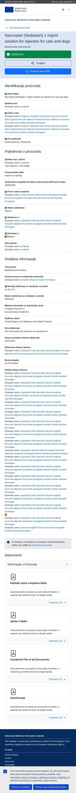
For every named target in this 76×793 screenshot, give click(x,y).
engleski (25, 107)
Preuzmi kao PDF (38, 71)
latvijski (38, 119)
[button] (38, 63)
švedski (22, 123)
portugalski (18, 198)
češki (42, 116)
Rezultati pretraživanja (18, 28)
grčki (7, 119)
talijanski (31, 119)
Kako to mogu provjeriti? (63, 2)
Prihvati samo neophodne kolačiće (51, 787)
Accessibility (10, 765)
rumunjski (9, 123)
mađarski (54, 119)
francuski (22, 119)
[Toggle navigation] (68, 10)
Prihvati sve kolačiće (20, 787)
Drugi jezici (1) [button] (57, 679)
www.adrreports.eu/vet (42, 545)
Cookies (8, 758)
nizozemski (64, 119)
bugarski (25, 116)
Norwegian (40, 123)
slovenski (37, 198)
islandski (31, 123)
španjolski (34, 116)
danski (48, 116)
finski (16, 123)
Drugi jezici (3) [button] (57, 602)
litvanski (46, 119)
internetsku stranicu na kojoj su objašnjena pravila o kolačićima (39, 777)
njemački (55, 116)
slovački (47, 224)
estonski (64, 116)
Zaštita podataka (11, 755)
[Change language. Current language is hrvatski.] (63, 9)
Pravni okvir (9, 761)
